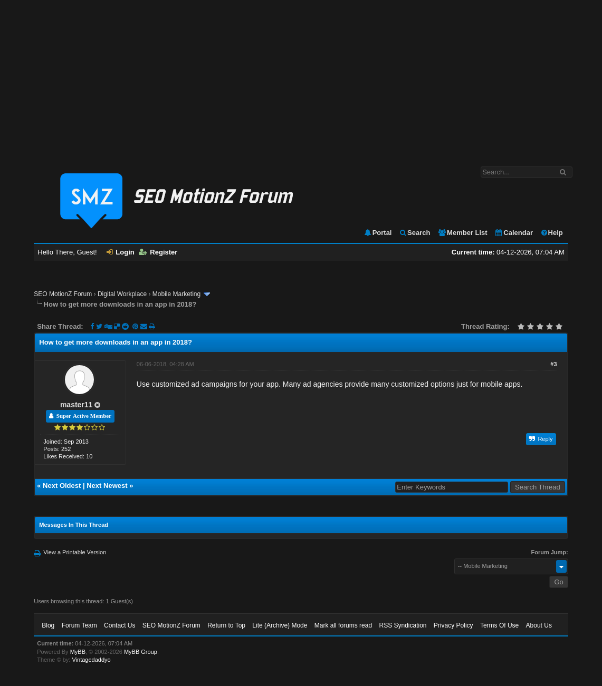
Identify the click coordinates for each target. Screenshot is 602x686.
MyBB (77, 652)
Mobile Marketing (176, 294)
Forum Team (79, 625)
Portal (378, 233)
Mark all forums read (343, 625)
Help (551, 233)
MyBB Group (140, 652)
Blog (48, 625)
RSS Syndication (402, 625)
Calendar (513, 233)
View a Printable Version (74, 552)
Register (158, 252)
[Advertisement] (301, 78)
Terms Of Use (499, 625)
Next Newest (107, 485)
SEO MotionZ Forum (63, 294)
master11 (76, 404)
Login (120, 252)
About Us (539, 625)
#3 (553, 364)
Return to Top (226, 625)
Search (414, 233)
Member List (462, 233)
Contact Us (119, 625)
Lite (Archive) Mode (279, 625)
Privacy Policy (453, 625)
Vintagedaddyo (91, 659)
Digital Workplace (122, 294)
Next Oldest (62, 485)
